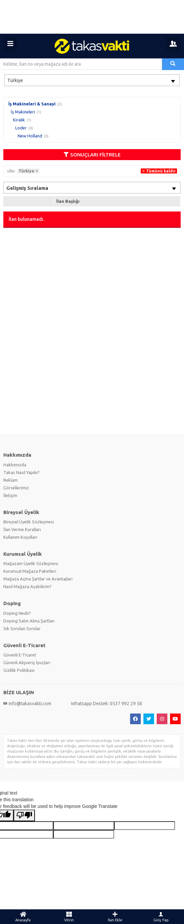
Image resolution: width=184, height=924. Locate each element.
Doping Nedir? (17, 613)
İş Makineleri (23, 111)
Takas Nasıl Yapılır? (21, 472)
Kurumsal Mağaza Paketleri (29, 571)
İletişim (10, 495)
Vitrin (69, 916)
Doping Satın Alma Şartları (29, 620)
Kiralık (19, 119)
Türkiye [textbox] (15, 80)
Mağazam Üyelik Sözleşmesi (30, 563)
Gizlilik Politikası (19, 670)
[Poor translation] (24, 815)
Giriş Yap (161, 916)
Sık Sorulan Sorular (22, 628)
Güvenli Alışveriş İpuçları (26, 662)
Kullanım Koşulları (20, 537)
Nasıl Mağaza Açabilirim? (27, 586)
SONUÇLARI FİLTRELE (92, 154)
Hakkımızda (14, 464)
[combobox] (92, 80)
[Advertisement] (92, 17)
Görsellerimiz (16, 487)
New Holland (30, 135)
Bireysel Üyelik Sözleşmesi (28, 521)
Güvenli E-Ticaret (19, 654)
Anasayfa (23, 916)
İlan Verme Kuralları (22, 529)
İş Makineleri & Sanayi (32, 103)
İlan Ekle (115, 916)
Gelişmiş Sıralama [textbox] (27, 188)
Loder (21, 127)
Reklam (10, 480)
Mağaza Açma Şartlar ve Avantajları (38, 578)
